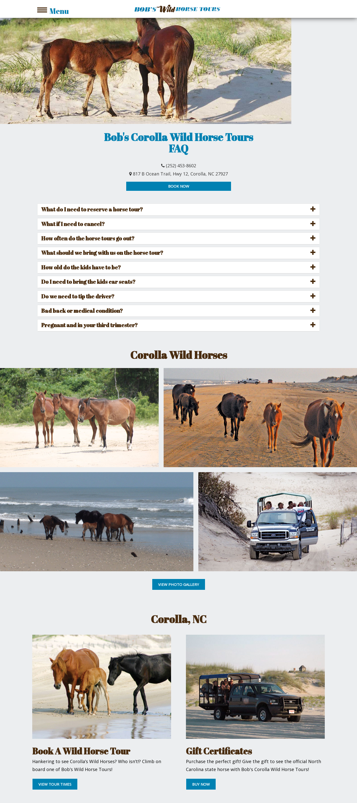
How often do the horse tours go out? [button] (87, 238)
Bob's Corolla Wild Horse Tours (178, 137)
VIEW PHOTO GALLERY (178, 584)
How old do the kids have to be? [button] (81, 267)
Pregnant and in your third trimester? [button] (89, 325)
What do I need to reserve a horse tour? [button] (92, 209)
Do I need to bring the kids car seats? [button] (88, 281)
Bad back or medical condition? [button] (82, 310)
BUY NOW (201, 784)
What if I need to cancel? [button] (73, 224)
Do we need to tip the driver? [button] (77, 296)
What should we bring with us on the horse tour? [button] (102, 252)
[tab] (178, 209)
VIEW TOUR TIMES (54, 784)
